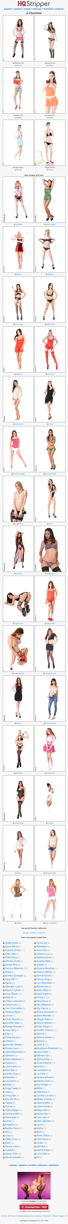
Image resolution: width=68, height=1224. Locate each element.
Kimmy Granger (19, 474)
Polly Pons (11, 957)
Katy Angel (43, 993)
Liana (51, 424)
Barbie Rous (12, 1128)
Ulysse (8, 1102)
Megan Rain (43, 1019)
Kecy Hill (10, 979)
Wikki (40, 1088)
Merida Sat (43, 1055)
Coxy (8, 1135)
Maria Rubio (43, 1150)
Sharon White (44, 971)
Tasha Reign (12, 1110)
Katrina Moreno (14, 968)
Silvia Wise (42, 990)
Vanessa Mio (12, 1113)
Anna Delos (43, 1135)
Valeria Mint (43, 1102)
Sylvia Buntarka (14, 1051)
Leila (7, 1091)
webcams (37, 8)
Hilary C (41, 997)
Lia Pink (41, 1073)
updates (18, 8)
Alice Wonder (44, 1015)
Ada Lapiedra (44, 1120)
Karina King (43, 979)
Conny (8, 1106)
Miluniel (9, 1077)
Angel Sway (11, 1088)
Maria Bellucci (13, 1059)
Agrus (8, 982)
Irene (8, 1120)
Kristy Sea (42, 1113)
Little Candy (43, 1106)
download (48, 8)
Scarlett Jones (13, 950)
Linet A (40, 1044)
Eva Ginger (43, 1084)
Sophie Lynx (19, 623)
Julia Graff (42, 1051)
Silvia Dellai (51, 623)
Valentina (42, 1091)
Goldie (40, 964)
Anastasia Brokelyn (47, 1048)
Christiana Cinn (50, 673)
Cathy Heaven (19, 673)
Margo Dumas (13, 1026)
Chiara (9, 1041)
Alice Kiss (42, 950)
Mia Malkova (44, 1004)
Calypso (51, 823)
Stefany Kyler (12, 1011)
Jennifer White (13, 1044)
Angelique (50, 574)
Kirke (8, 971)
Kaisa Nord (51, 773)
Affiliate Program (58, 1216)
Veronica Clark (50, 873)
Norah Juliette (13, 1157)
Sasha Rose (43, 1059)
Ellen (8, 1142)
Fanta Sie (42, 942)
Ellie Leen (10, 953)
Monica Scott (12, 961)
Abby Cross (11, 1139)
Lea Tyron (10, 1080)
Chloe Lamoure (14, 1001)
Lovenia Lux (43, 953)
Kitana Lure (11, 1048)
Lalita (19, 873)
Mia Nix (41, 1146)
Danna (19, 723)
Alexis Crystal (12, 990)
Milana (19, 923)
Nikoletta (19, 224)
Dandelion (42, 1070)
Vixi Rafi (19, 574)
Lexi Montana (44, 982)
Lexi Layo (42, 1117)
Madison (51, 274)
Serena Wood (44, 1077)
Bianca (40, 1041)
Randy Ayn (43, 986)
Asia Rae (10, 1070)
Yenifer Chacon (45, 1030)
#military (33, 933)
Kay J (8, 1033)
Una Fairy (10, 1030)
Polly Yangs (43, 1026)
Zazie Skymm (12, 1019)
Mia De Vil (10, 1099)
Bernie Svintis (44, 1037)
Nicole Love (11, 1146)
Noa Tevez (42, 1001)
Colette (9, 1150)
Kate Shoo (42, 1139)
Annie (40, 1066)
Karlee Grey (11, 1073)
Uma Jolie (10, 1095)
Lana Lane (11, 1066)
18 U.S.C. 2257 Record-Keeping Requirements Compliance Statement (26, 1216)
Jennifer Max (50, 224)
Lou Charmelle (50, 474)
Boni (39, 1131)
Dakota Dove (44, 957)
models (27, 8)
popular (8, 8)
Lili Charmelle (51, 723)
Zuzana (9, 1062)
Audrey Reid (19, 823)
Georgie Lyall (12, 986)
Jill (38, 1157)
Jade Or (9, 997)
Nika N (19, 274)
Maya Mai (42, 1110)
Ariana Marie (44, 1062)
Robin (8, 1084)
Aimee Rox (11, 964)
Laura (40, 1124)
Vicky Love (11, 1004)
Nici (7, 1131)
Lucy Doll (42, 1153)
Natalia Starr (44, 1080)
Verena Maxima (45, 968)
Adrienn (9, 1055)
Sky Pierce (42, 1008)
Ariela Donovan (45, 1011)
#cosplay (25, 933)
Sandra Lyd (19, 424)
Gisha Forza (11, 1037)
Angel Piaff (19, 524)
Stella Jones (51, 324)
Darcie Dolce (44, 975)
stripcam (59, 8)
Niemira (19, 374)
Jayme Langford (50, 923)
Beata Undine (44, 1099)
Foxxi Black (11, 993)
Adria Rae (10, 1117)
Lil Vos (8, 1015)
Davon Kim (11, 1153)
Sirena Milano (44, 1022)
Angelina (10, 1124)
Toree (40, 1142)
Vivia (50, 524)
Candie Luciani (45, 1095)
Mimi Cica (50, 374)
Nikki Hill (19, 773)
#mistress (41, 933)
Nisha (40, 1128)
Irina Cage (19, 324)
